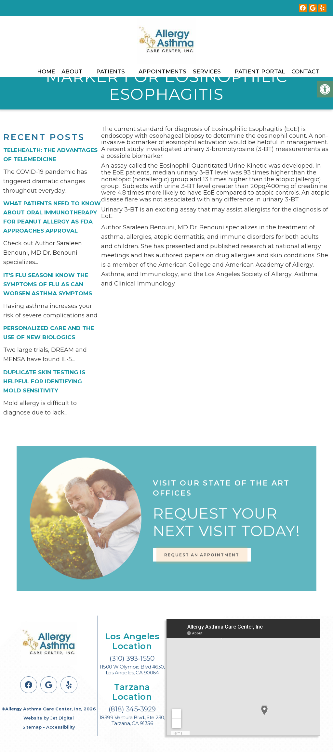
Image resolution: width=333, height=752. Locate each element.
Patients (110, 71)
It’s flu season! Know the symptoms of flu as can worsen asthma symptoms (47, 284)
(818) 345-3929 (132, 709)
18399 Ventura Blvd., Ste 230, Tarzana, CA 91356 (132, 720)
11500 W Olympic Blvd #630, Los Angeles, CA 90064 (132, 670)
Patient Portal (259, 71)
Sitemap (32, 727)
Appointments (162, 71)
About (72, 71)
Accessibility (60, 727)
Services (207, 71)
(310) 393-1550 (132, 658)
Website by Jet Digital (48, 717)
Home (46, 71)
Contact (305, 71)
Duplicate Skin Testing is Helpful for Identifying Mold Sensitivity (44, 381)
